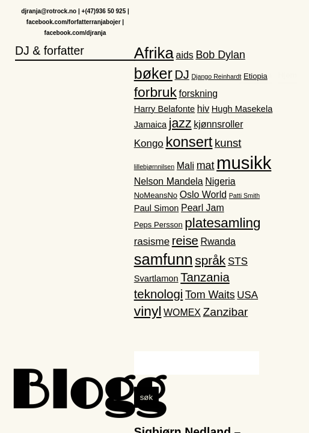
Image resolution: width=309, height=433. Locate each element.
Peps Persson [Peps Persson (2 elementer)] (158, 225)
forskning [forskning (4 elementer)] (198, 94)
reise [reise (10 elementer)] (185, 241)
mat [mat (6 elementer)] (206, 166)
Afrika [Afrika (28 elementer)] (154, 53)
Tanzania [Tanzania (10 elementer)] (205, 277)
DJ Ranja (255, 21)
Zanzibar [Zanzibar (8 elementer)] (225, 312)
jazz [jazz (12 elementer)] (180, 124)
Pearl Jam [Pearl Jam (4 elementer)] (202, 208)
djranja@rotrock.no (48, 11)
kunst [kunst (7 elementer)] (228, 143)
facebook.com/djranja (75, 33)
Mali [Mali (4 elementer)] (185, 166)
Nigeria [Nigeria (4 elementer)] (220, 181)
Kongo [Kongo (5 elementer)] (149, 143)
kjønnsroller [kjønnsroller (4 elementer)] (218, 125)
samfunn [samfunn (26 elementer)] (163, 259)
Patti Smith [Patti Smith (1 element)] (244, 195)
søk (146, 397)
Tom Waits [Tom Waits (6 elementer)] (210, 295)
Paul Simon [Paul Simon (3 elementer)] (156, 208)
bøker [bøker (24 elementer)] (153, 74)
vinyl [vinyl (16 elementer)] (148, 311)
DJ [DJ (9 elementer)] (182, 75)
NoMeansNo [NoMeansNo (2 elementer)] (155, 195)
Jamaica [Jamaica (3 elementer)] (150, 125)
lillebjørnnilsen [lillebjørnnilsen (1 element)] (154, 167)
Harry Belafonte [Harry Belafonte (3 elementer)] (164, 109)
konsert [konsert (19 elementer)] (188, 142)
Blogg (87, 394)
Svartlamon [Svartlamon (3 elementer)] (156, 279)
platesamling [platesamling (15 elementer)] (222, 223)
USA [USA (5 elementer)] (247, 295)
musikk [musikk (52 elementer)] (243, 163)
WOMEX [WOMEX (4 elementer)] (182, 313)
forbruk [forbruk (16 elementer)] (155, 92)
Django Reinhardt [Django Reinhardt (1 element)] (216, 77)
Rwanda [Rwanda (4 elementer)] (218, 242)
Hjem (287, 21)
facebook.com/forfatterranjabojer (73, 22)
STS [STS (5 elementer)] (238, 261)
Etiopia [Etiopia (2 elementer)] (255, 76)
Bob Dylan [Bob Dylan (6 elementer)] (220, 55)
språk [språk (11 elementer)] (210, 260)
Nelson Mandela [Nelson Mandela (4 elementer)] (168, 181)
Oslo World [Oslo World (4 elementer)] (203, 194)
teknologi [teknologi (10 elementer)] (158, 294)
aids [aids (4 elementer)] (185, 56)
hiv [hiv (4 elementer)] (203, 108)
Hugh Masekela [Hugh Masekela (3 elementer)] (242, 109)
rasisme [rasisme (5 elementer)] (152, 242)
